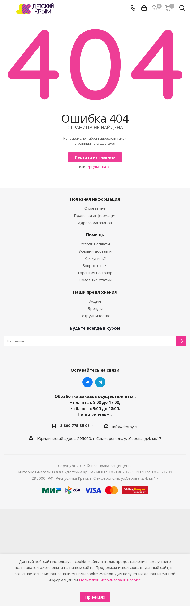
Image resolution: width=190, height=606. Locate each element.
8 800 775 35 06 (75, 425)
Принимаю (95, 597)
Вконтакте (87, 382)
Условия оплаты (95, 243)
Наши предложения (95, 292)
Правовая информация (95, 215)
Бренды (95, 308)
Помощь (95, 235)
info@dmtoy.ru (125, 426)
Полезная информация (95, 199)
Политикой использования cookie (110, 579)
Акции (95, 301)
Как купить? (95, 258)
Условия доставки (95, 251)
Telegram (100, 382)
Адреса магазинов (95, 222)
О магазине (95, 208)
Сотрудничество (95, 315)
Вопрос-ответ (95, 265)
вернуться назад (98, 166)
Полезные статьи (95, 279)
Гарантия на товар (95, 272)
